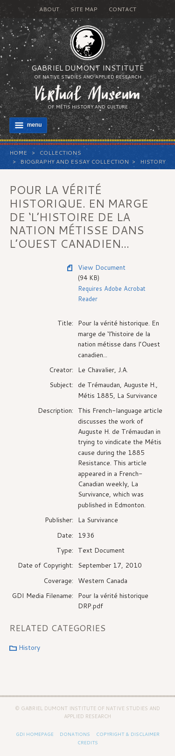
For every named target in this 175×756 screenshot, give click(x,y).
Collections (60, 153)
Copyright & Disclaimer (128, 734)
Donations (75, 734)
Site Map (84, 9)
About (49, 9)
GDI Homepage (35, 734)
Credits (87, 742)
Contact (122, 9)
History (153, 162)
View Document (102, 267)
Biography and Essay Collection (74, 162)
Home (18, 153)
